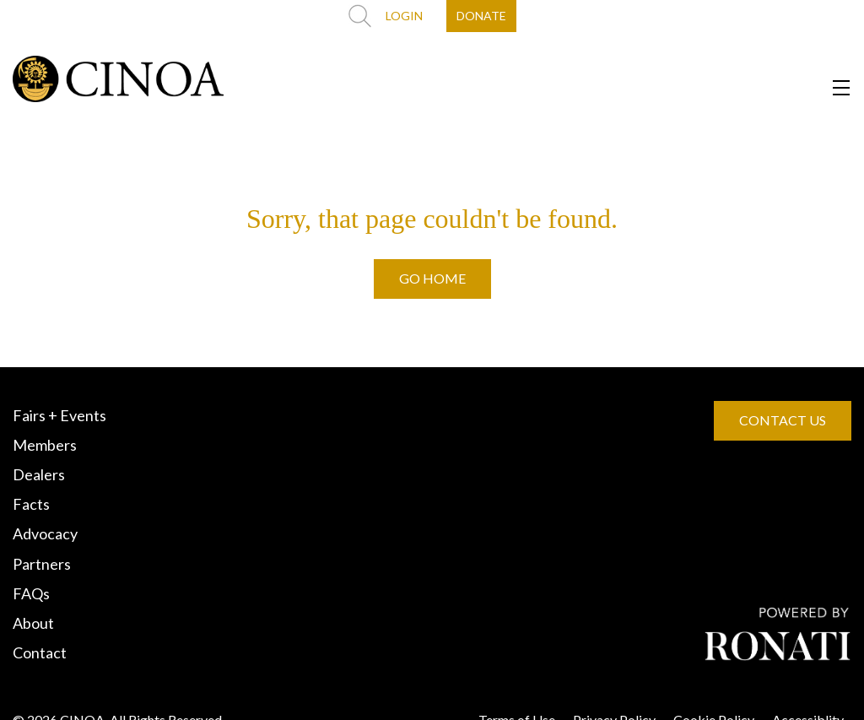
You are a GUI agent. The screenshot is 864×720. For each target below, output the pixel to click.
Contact (40, 652)
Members (45, 445)
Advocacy (45, 533)
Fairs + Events (59, 415)
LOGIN (404, 15)
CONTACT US (782, 420)
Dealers (39, 474)
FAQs (31, 593)
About (33, 623)
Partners (42, 564)
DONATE (481, 15)
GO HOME (432, 278)
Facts (31, 504)
